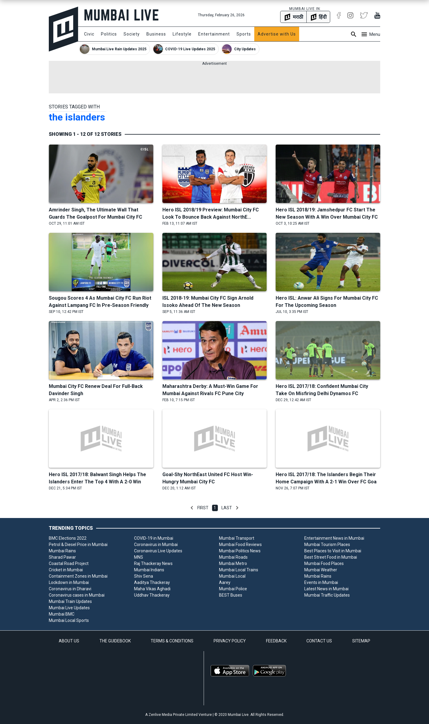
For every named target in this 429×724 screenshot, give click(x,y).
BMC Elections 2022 (67, 538)
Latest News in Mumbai (326, 588)
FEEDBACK (276, 640)
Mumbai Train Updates (70, 601)
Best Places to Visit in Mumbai (332, 550)
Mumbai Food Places (324, 563)
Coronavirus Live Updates (158, 550)
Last (226, 507)
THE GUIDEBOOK (115, 640)
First (202, 507)
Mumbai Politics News (240, 550)
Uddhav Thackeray (152, 595)
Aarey (224, 582)
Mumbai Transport (236, 538)
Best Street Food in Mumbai (330, 557)
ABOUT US (69, 640)
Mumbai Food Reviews (240, 544)
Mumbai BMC (61, 614)
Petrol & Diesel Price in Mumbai (78, 544)
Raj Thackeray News (153, 563)
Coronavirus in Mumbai (156, 544)
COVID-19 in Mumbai (153, 538)
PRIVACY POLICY (230, 640)
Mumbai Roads (233, 557)
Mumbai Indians (149, 569)
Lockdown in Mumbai (69, 582)
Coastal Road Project (69, 563)
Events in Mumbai (321, 582)
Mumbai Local (232, 576)
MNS (138, 557)
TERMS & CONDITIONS (172, 640)
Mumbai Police (233, 588)
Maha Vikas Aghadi (152, 588)
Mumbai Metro (233, 563)
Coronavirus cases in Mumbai (77, 595)
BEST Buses (230, 595)
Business (156, 34)
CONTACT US (319, 640)
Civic (89, 34)
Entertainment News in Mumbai (334, 538)
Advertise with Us (277, 34)
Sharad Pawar (62, 557)
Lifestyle (182, 34)
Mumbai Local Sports (69, 620)
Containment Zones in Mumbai (78, 576)
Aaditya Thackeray (152, 582)
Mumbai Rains (62, 550)
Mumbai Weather (320, 569)
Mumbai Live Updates (69, 607)
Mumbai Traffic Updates (327, 595)
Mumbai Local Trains (238, 569)
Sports (243, 34)
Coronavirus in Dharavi (70, 588)
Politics (109, 34)
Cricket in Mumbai (66, 569)
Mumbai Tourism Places (327, 544)
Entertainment (214, 34)
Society (132, 34)
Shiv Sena (143, 576)
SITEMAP (361, 640)
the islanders (77, 117)
